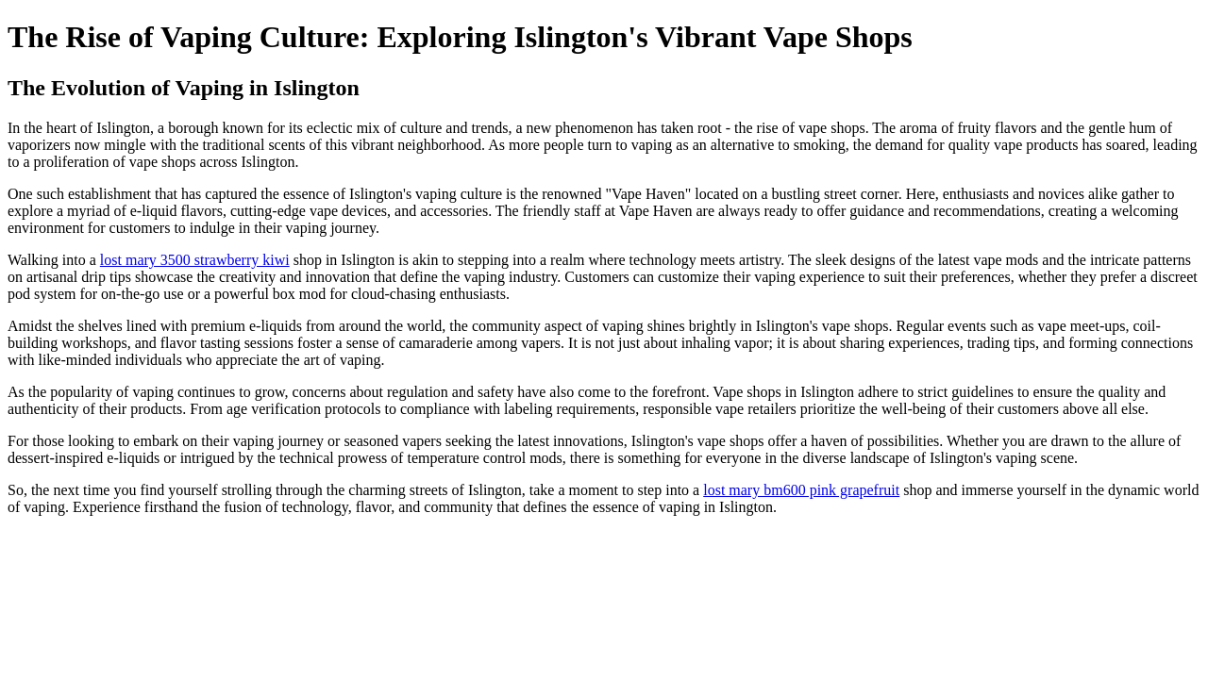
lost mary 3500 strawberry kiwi (195, 260)
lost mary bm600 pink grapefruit (801, 490)
